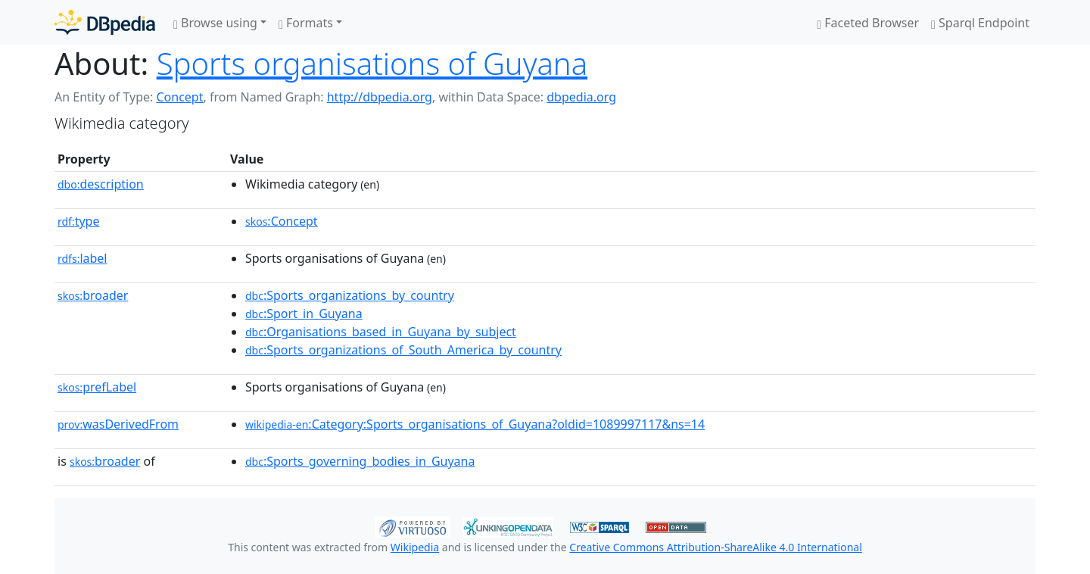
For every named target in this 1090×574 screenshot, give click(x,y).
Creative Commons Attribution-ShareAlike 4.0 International (715, 547)
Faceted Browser (868, 22)
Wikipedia (415, 547)
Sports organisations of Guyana (372, 63)
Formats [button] (306, 22)
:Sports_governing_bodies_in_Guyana (360, 461)
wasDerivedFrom (118, 424)
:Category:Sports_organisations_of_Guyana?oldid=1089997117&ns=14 (475, 424)
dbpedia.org (581, 97)
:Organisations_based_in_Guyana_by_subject (380, 331)
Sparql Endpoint (980, 22)
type (79, 221)
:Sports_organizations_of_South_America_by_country (403, 350)
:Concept (281, 221)
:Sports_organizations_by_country (349, 295)
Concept (179, 97)
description (101, 184)
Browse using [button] (215, 22)
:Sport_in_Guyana (304, 313)
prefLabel (97, 387)
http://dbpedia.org (379, 97)
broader (93, 295)
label (82, 258)
